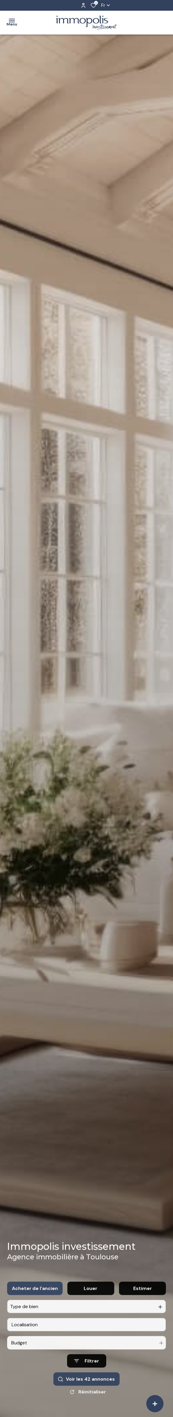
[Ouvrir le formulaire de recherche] (86, 1371)
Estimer (142, 1299)
